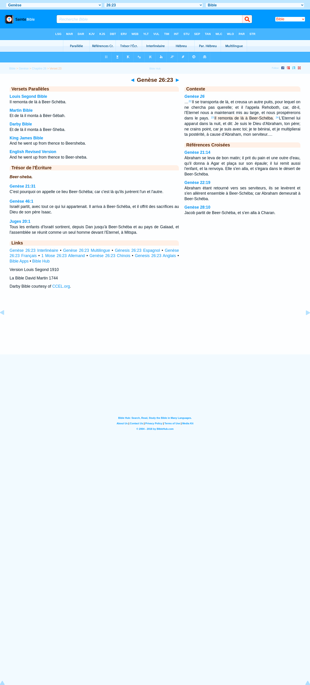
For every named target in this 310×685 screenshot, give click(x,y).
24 (277, 117)
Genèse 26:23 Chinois (110, 255)
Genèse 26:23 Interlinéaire (34, 250)
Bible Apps (19, 261)
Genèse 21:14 (197, 152)
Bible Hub (41, 261)
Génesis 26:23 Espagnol (137, 250)
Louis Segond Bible (28, 96)
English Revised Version (33, 151)
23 (212, 117)
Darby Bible (21, 124)
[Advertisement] (155, 326)
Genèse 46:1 (21, 201)
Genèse (24, 68)
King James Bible (26, 138)
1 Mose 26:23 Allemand (63, 255)
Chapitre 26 (39, 68)
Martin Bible (21, 110)
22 (190, 101)
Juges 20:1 (20, 221)
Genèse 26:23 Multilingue (86, 250)
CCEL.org (61, 286)
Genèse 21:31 (22, 186)
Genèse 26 (194, 96)
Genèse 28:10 (197, 207)
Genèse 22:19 (197, 182)
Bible (12, 68)
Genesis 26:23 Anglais (155, 255)
